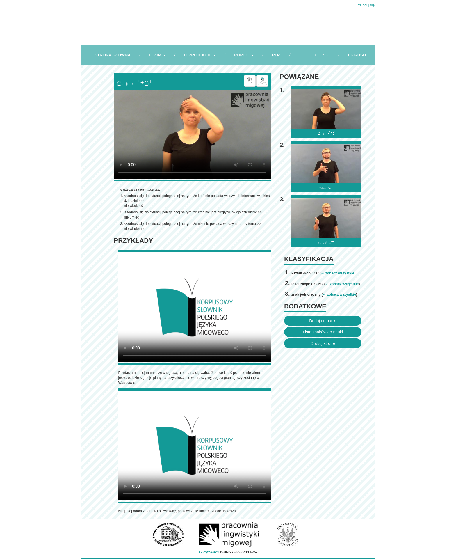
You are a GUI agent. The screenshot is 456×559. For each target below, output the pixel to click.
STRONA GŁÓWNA (113, 55)
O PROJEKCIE (199, 55)
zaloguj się (366, 5)
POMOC (244, 55)
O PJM (157, 55)
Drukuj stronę (323, 343)
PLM (276, 55)
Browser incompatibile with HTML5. (192, 134)
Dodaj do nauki (322, 320)
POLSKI (322, 55)
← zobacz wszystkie (337, 273)
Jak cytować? (208, 552)
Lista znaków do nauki (323, 332)
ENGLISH (357, 55)
